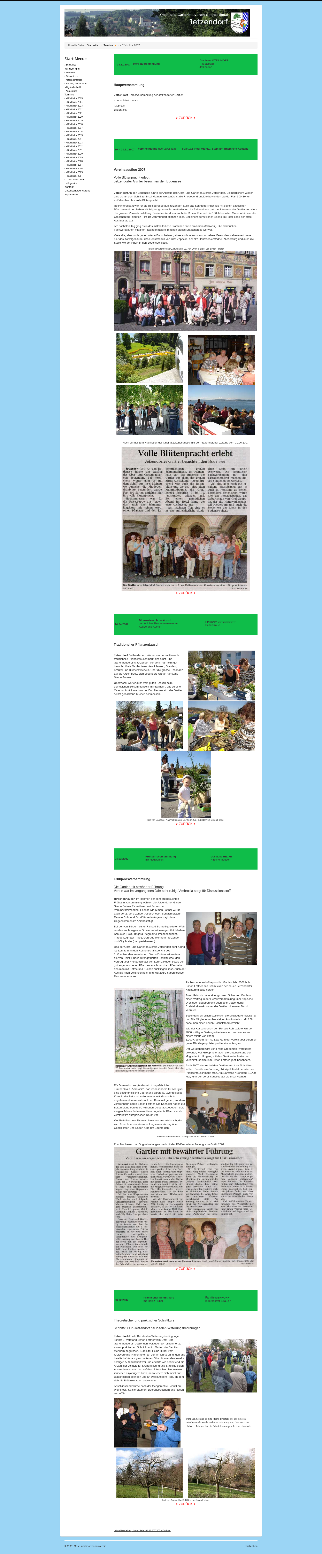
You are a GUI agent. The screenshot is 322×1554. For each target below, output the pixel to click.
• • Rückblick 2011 (73, 150)
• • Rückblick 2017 (73, 128)
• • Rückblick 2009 (73, 157)
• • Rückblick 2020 (73, 117)
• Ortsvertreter (71, 76)
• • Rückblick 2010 (73, 153)
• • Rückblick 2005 (73, 172)
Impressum (71, 194)
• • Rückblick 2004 (73, 176)
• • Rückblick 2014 (73, 139)
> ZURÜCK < (185, 118)
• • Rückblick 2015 (73, 135)
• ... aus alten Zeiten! (74, 179)
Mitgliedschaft (72, 87)
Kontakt (69, 186)
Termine (69, 94)
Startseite (70, 64)
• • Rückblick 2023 (73, 105)
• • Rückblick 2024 (73, 102)
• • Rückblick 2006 (73, 168)
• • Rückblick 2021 (73, 113)
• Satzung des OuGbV (75, 83)
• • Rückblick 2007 (73, 165)
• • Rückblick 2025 (73, 98)
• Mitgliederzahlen (73, 80)
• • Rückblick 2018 (73, 124)
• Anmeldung (70, 91)
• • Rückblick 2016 (73, 131)
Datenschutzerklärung (77, 190)
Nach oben (251, 1546)
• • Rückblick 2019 (73, 120)
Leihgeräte (70, 183)
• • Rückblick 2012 (73, 146)
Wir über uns (72, 68)
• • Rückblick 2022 (73, 109)
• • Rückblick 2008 (73, 161)
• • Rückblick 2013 (73, 142)
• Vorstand (69, 72)
